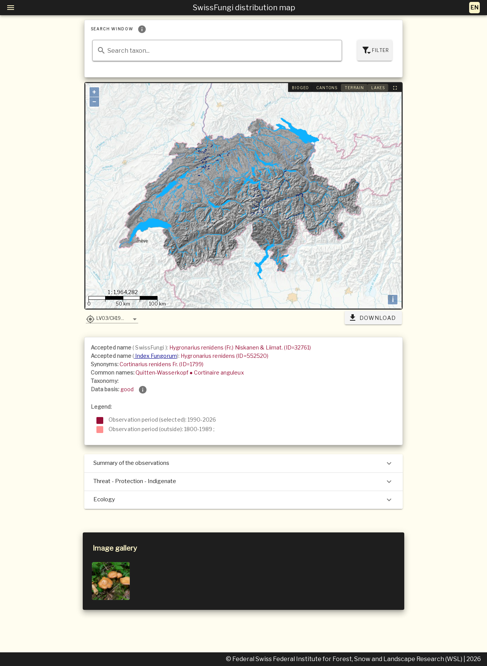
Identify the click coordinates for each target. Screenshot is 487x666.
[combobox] (217, 50)
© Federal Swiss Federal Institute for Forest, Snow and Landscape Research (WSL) (344, 659)
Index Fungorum (155, 356)
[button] (112, 318)
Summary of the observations (243, 463)
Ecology (243, 499)
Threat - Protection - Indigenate (243, 481)
